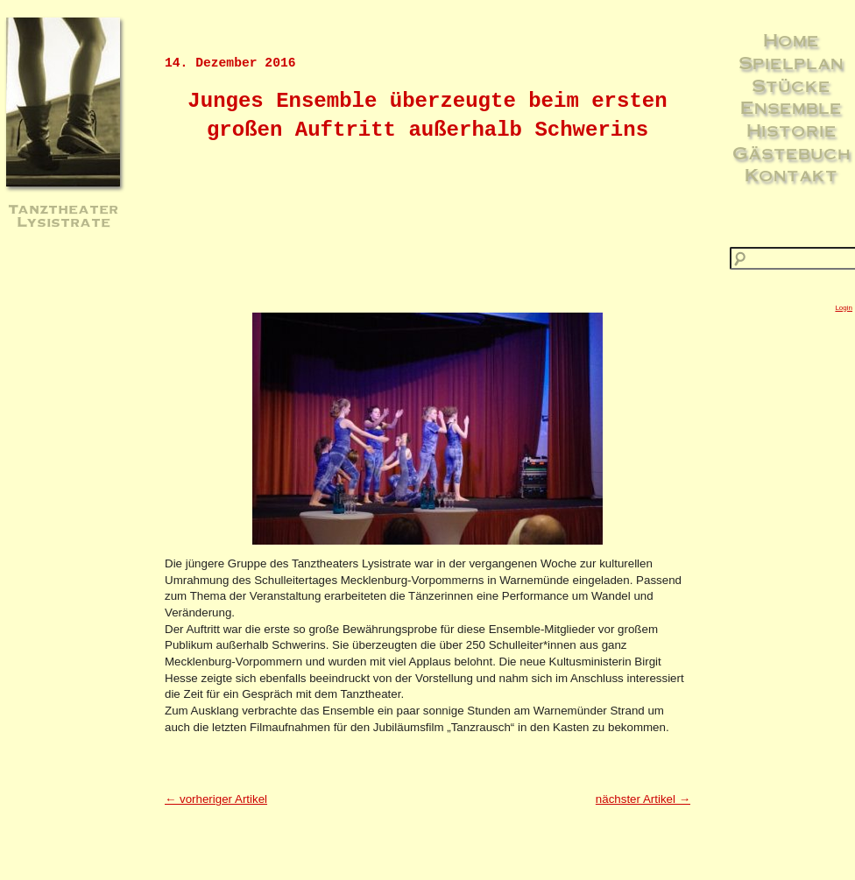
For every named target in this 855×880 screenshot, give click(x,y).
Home (791, 39)
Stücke (791, 85)
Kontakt (791, 174)
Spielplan (791, 62)
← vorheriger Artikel (216, 799)
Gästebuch (791, 152)
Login (843, 308)
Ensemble (791, 106)
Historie (791, 129)
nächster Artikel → (643, 799)
